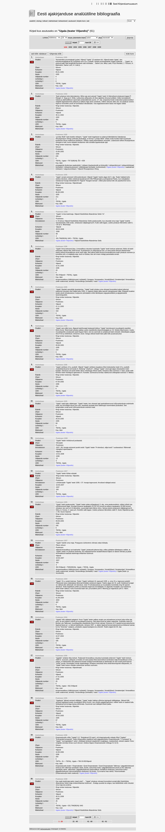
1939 (99, 47)
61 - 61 (104, 821)
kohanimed (63, 21)
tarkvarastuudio (45, 829)
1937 (89, 47)
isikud (45, 21)
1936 (85, 47)
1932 (70, 47)
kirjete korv (81, 21)
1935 (80, 47)
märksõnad (53, 21)
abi (88, 21)
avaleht (32, 21)
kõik (65, 47)
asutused (72, 21)
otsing (38, 21)
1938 (94, 47)
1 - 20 (60, 821)
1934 (75, 47)
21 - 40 (75, 821)
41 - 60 (89, 821)
